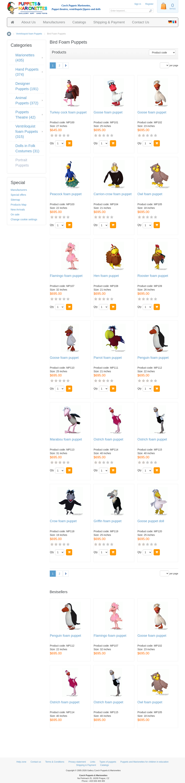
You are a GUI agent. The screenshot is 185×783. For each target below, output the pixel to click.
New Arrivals (18, 209)
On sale (15, 214)
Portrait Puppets (22, 162)
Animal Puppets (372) (26, 100)
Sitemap (15, 199)
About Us (29, 22)
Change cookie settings (24, 219)
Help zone (21, 762)
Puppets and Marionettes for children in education (144, 762)
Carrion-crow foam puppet (113, 194)
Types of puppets (108, 762)
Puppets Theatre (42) (25, 114)
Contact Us (140, 22)
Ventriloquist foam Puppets (29, 33)
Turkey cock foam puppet (68, 112)
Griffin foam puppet (108, 521)
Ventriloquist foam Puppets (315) (26, 131)
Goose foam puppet (108, 112)
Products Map (18, 204)
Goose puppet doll (150, 521)
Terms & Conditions (54, 762)
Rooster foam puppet (152, 276)
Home (9, 34)
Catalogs (79, 22)
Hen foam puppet (106, 276)
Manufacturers (54, 22)
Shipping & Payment (109, 22)
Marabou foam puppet (66, 439)
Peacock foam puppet (66, 194)
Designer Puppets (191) (26, 86)
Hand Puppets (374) (27, 72)
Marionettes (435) (25, 57)
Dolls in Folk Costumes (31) (27, 148)
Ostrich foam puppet (108, 439)
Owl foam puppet (149, 194)
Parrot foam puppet (108, 357)
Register (149, 4)
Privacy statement (77, 762)
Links (92, 762)
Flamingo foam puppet (66, 276)
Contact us (36, 762)
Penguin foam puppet (153, 357)
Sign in (137, 4)
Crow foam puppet (63, 521)
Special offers (18, 194)
